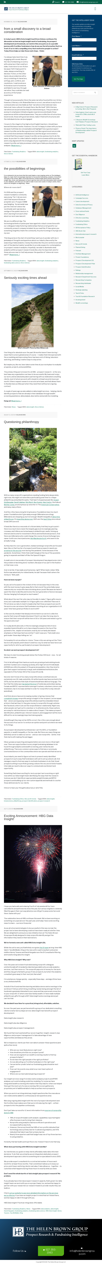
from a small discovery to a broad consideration (27, 30)
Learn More (85, 175)
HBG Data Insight (51, 1211)
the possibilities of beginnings (24, 168)
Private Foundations (82, 257)
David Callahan (19, 502)
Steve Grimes (8, 153)
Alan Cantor (47, 502)
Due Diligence (80, 214)
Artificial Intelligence (82, 195)
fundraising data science (12, 263)
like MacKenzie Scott (38, 538)
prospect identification (29, 801)
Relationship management (84, 273)
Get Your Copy (85, 172)
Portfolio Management (83, 254)
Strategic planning (81, 290)
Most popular (79, 237)
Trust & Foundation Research (85, 296)
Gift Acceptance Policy (82, 227)
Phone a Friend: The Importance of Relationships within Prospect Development (86, 130)
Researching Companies (83, 280)
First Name (76, 36)
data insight (40, 151)
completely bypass (11, 698)
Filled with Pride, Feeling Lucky (85, 125)
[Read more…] (16, 146)
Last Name (76, 45)
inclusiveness (8, 801)
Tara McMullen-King (16, 1213)
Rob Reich (29, 502)
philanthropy (17, 801)
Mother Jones (9, 505)
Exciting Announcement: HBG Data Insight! (28, 817)
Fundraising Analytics (19, 151)
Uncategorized (80, 300)
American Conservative (50, 505)
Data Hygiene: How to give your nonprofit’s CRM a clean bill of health (85, 114)
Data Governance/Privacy (84, 205)
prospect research (44, 801)
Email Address (78, 55)
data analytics (45, 1209)
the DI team (43, 948)
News (14, 407)
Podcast (78, 250)
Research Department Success (85, 277)
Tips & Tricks (79, 293)
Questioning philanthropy (21, 422)
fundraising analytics (51, 151)
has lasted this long (29, 684)
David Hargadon (9, 1211)
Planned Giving (80, 247)
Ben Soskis (38, 502)
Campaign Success (81, 198)
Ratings (78, 270)
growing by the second (12, 551)
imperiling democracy (25, 519)
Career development (82, 201)
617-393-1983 (49, 1251)
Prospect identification (83, 267)
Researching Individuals (83, 283)
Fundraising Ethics (18, 799)
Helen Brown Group (22, 9)
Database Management (83, 208)
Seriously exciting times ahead (25, 277)
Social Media (79, 286)
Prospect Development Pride (85, 263)
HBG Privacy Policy (77, 64)
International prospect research (85, 234)
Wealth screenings (81, 303)
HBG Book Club (80, 231)
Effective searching (82, 218)
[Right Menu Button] (95, 9)
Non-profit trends (30, 799)
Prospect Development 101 (84, 260)
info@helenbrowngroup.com (82, 1251)
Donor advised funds (82, 211)
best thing (47, 519)
